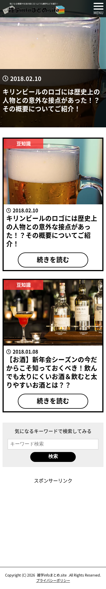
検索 (53, 456)
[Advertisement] (53, 519)
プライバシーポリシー (53, 580)
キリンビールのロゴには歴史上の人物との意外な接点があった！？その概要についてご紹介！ (51, 100)
